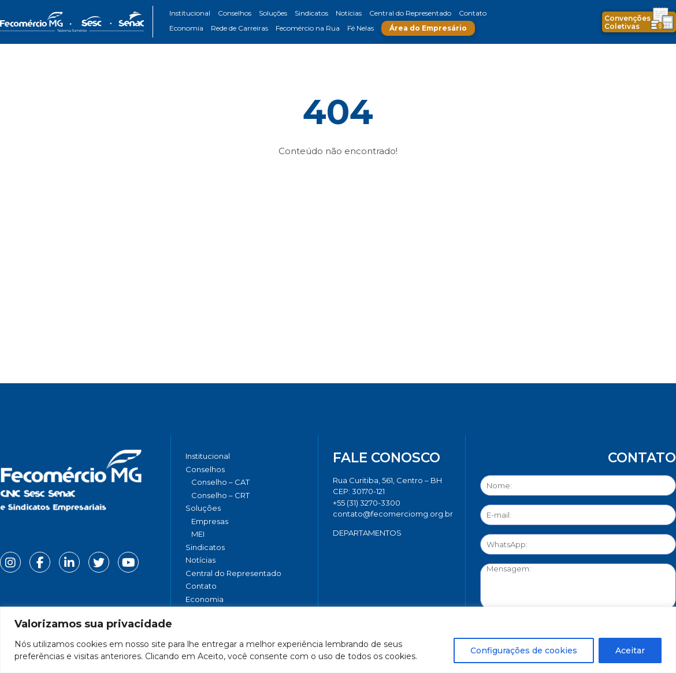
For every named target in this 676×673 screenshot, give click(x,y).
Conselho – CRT (220, 495)
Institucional (189, 13)
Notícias (349, 13)
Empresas (209, 521)
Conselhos (234, 13)
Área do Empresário (428, 28)
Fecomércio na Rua (308, 28)
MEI (198, 534)
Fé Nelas (360, 28)
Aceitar (630, 650)
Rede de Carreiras (239, 28)
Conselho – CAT (220, 482)
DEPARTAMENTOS (367, 532)
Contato (472, 13)
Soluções (273, 13)
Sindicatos (311, 13)
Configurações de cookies (523, 650)
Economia (186, 28)
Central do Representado (410, 13)
